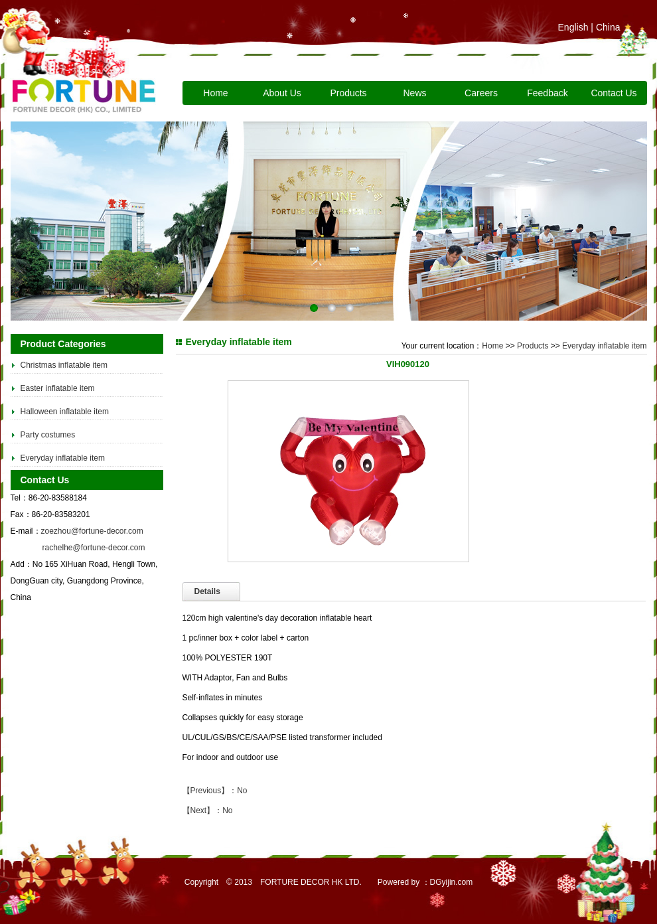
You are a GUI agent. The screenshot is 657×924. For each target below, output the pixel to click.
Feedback (547, 93)
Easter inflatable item (58, 388)
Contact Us (613, 93)
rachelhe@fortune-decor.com (93, 547)
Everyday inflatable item (63, 458)
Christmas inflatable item (64, 365)
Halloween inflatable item (65, 411)
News (414, 93)
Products (348, 93)
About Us (282, 93)
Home (215, 93)
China (608, 27)
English (573, 27)
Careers (481, 93)
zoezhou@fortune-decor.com (92, 531)
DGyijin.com (451, 882)
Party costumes (48, 434)
